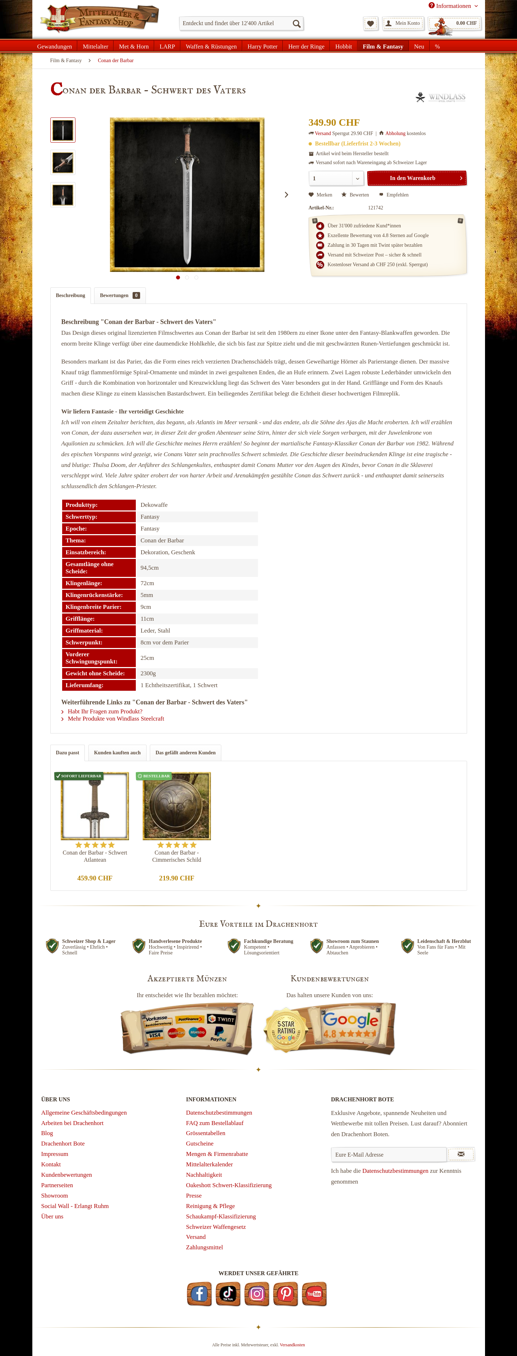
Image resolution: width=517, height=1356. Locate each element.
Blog (47, 1133)
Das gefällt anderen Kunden (186, 752)
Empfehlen (393, 195)
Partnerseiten (57, 1185)
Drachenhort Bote (63, 1143)
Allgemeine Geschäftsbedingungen (84, 1112)
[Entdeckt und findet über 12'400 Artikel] (241, 23)
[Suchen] (296, 23)
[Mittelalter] (95, 45)
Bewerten (355, 195)
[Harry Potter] (262, 45)
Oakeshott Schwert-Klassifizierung (229, 1185)
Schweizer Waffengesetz (216, 1226)
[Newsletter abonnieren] (461, 1154)
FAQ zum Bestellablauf (215, 1123)
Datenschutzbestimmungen (219, 1112)
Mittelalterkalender (209, 1164)
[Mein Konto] (403, 23)
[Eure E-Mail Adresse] (389, 1154)
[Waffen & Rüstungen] (211, 45)
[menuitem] (241, 23)
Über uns (52, 1216)
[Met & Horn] (134, 45)
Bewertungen (120, 295)
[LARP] (167, 45)
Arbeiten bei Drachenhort (72, 1123)
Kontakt (51, 1164)
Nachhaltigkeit (204, 1174)
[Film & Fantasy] (383, 45)
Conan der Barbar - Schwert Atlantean (95, 856)
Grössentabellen (206, 1133)
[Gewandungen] (55, 45)
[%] (437, 45)
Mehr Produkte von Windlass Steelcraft (112, 718)
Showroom (54, 1195)
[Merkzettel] (370, 23)
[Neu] (419, 45)
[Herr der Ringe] (306, 45)
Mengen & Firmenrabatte (217, 1154)
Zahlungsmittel (204, 1247)
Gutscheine (199, 1143)
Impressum (55, 1154)
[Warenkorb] (454, 23)
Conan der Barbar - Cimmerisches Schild (176, 856)
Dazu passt (67, 752)
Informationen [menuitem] (451, 5)
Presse (194, 1195)
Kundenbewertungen (66, 1174)
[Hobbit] (343, 45)
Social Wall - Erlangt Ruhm (75, 1206)
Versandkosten (292, 1344)
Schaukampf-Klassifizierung (221, 1216)
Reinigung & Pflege (210, 1206)
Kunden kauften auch (117, 752)
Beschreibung (70, 295)
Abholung (396, 133)
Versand (323, 133)
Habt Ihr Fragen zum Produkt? (102, 711)
